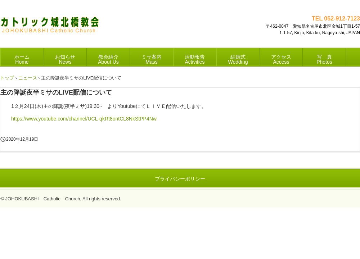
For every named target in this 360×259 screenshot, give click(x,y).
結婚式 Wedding (238, 59)
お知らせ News (65, 59)
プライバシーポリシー (180, 178)
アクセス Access (281, 59)
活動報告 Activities (195, 59)
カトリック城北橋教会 (50, 27)
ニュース (27, 78)
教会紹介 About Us (108, 59)
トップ (7, 78)
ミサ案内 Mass (151, 59)
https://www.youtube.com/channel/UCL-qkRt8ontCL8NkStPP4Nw (84, 119)
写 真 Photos (324, 59)
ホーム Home (22, 59)
